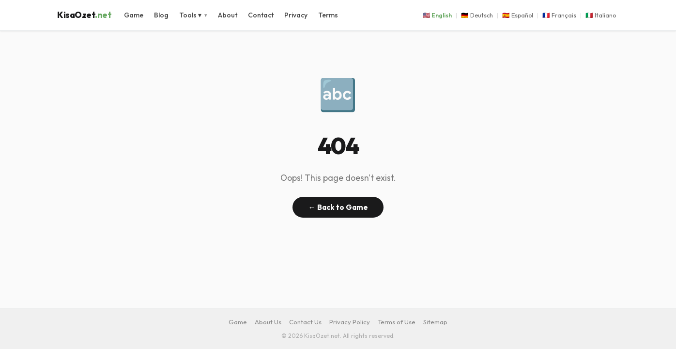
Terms (328, 15)
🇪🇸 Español (517, 15)
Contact (261, 15)
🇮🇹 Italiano (600, 15)
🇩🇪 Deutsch (477, 15)
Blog (161, 15)
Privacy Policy (349, 322)
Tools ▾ (190, 15)
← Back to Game (338, 207)
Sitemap (435, 322)
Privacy (295, 15)
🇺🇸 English (437, 15)
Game (133, 15)
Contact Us (305, 322)
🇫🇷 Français (559, 15)
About (227, 15)
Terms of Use (396, 322)
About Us (268, 322)
